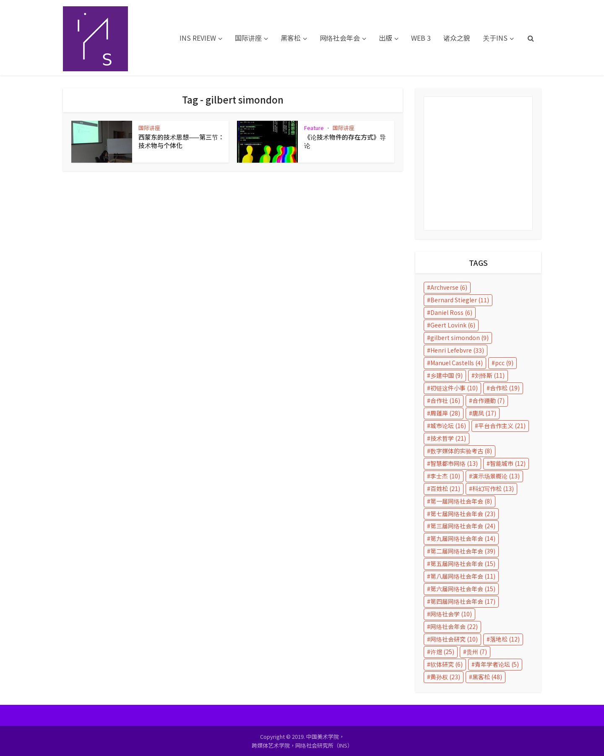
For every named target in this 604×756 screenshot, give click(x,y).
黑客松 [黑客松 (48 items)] (487, 677)
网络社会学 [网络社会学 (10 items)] (451, 614)
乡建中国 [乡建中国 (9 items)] (446, 375)
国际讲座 (248, 38)
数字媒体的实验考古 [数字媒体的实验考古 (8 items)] (461, 451)
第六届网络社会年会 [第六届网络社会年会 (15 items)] (462, 589)
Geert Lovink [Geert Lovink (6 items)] (452, 325)
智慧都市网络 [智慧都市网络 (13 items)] (454, 463)
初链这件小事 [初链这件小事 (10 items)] (454, 388)
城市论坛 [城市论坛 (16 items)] (448, 425)
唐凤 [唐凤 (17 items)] (484, 413)
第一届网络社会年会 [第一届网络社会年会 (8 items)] (461, 501)
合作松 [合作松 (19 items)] (505, 388)
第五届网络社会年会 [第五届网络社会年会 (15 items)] (462, 563)
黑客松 (291, 38)
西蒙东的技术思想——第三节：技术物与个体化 (181, 141)
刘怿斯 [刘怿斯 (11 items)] (490, 375)
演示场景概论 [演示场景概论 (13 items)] (496, 476)
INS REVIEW (198, 38)
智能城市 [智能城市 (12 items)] (508, 463)
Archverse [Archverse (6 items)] (448, 287)
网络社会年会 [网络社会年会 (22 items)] (454, 626)
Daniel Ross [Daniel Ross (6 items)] (451, 312)
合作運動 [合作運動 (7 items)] (488, 400)
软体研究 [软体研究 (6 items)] (446, 664)
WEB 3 (421, 38)
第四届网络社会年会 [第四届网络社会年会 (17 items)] (462, 601)
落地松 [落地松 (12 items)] (505, 639)
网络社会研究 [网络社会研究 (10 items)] (454, 639)
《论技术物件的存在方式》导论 (345, 141)
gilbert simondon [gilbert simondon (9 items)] (459, 337)
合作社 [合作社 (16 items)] (445, 400)
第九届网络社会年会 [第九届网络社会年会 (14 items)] (462, 538)
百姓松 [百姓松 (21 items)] (445, 488)
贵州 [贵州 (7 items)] (476, 651)
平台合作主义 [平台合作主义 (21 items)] (502, 425)
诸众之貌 (456, 38)
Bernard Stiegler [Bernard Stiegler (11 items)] (459, 300)
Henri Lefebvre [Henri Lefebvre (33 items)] (457, 350)
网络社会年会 (340, 38)
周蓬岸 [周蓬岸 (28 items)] (445, 413)
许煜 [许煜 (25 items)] (442, 651)
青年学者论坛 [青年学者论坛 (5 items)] (497, 664)
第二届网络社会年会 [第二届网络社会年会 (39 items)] (462, 551)
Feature (314, 128)
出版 (385, 38)
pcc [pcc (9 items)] (504, 363)
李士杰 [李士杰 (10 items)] (445, 476)
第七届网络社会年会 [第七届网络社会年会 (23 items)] (462, 513)
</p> (478, 163)
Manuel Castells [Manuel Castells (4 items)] (456, 363)
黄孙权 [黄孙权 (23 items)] (445, 677)
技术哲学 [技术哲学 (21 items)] (448, 438)
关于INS (495, 38)
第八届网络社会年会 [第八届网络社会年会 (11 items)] (462, 576)
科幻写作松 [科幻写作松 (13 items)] (493, 488)
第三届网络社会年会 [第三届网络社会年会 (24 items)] (462, 526)
